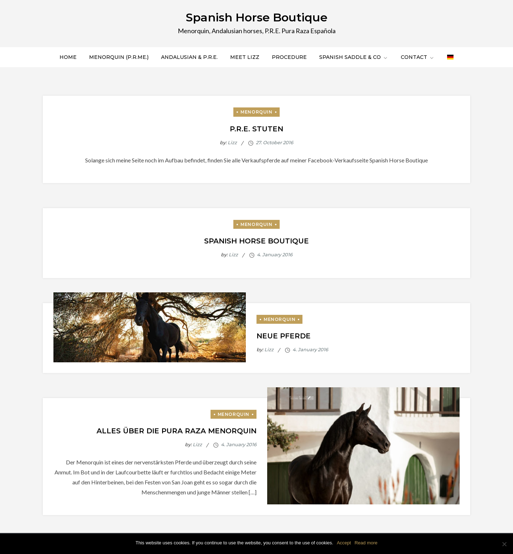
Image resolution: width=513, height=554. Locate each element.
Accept (344, 542)
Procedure (289, 57)
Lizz (232, 142)
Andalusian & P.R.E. (189, 57)
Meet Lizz (244, 57)
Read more (365, 542)
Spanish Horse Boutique (256, 17)
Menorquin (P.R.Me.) (119, 57)
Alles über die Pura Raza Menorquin (176, 431)
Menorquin (256, 112)
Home (68, 57)
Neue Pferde (283, 336)
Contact (418, 57)
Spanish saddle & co (353, 57)
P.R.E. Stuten (256, 129)
